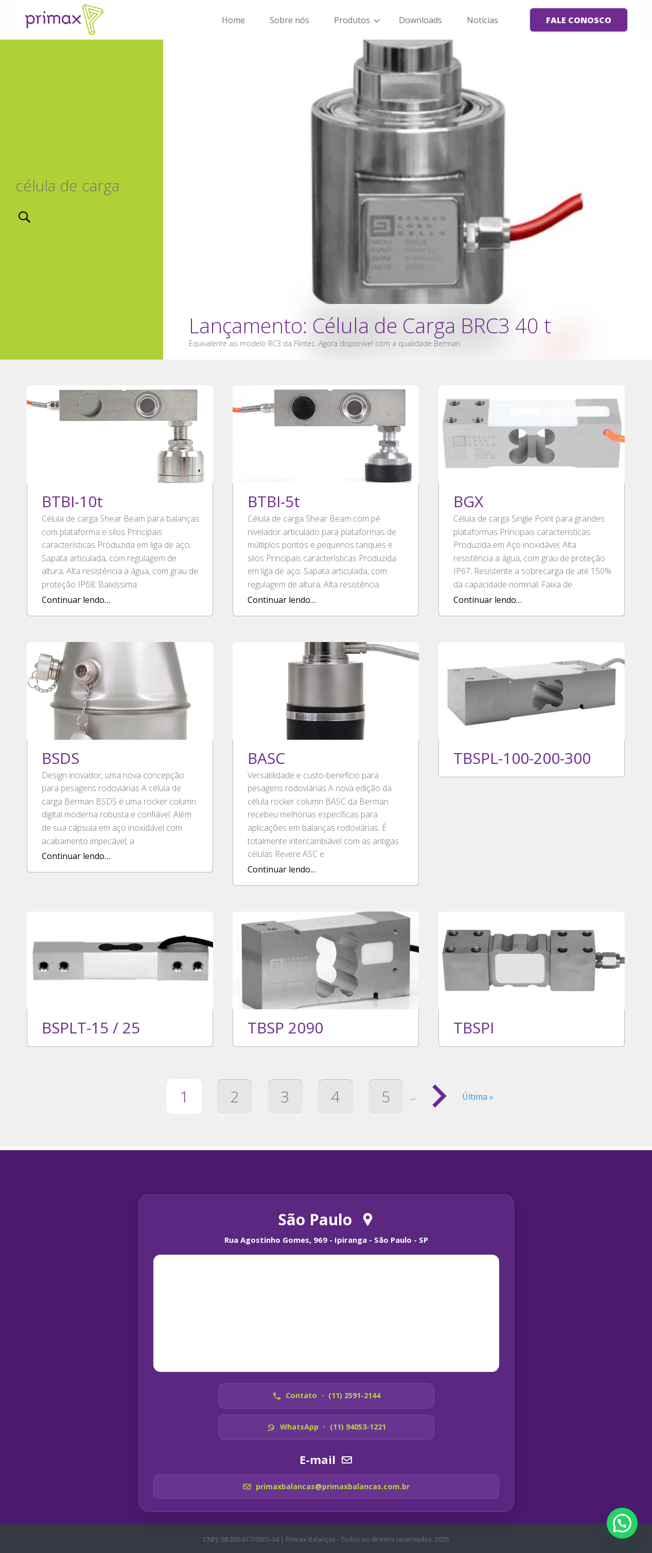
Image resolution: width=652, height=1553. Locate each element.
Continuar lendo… (76, 599)
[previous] (179, 199)
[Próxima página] (439, 1097)
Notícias (482, 20)
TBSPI (473, 1027)
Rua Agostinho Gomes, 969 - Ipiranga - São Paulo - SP (326, 1236)
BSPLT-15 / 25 (91, 1027)
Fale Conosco (578, 20)
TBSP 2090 (285, 1027)
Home (233, 20)
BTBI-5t (274, 501)
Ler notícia (407, 200)
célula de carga (67, 185)
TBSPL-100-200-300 (522, 758)
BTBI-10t (72, 501)
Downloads (420, 20)
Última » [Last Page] (478, 1096)
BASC (266, 758)
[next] (635, 199)
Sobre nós (289, 20)
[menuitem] (233, 19)
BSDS (60, 758)
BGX (468, 501)
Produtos (352, 20)
